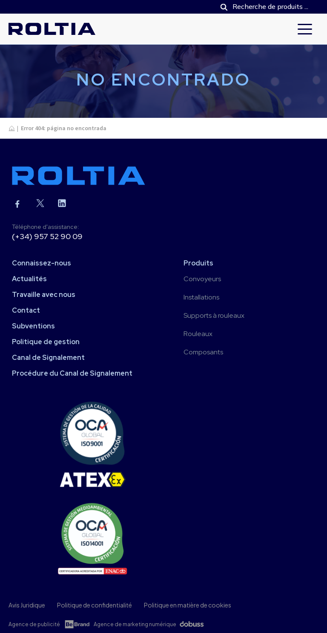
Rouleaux (198, 333)
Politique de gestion (46, 341)
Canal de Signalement (48, 357)
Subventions (33, 326)
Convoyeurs (202, 278)
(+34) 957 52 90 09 (47, 236)
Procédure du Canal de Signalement (72, 373)
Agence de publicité (34, 624)
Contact (26, 310)
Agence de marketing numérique (135, 624)
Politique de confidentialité (94, 605)
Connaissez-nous (41, 263)
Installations (201, 297)
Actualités (29, 278)
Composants (203, 352)
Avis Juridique (27, 605)
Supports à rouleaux (214, 315)
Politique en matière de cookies (187, 605)
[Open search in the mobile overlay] (265, 7)
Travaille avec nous (43, 294)
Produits (198, 263)
